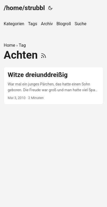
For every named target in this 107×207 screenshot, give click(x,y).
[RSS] (43, 55)
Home (9, 45)
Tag (22, 45)
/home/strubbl (24, 8)
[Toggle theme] (50, 8)
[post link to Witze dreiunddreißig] (53, 86)
